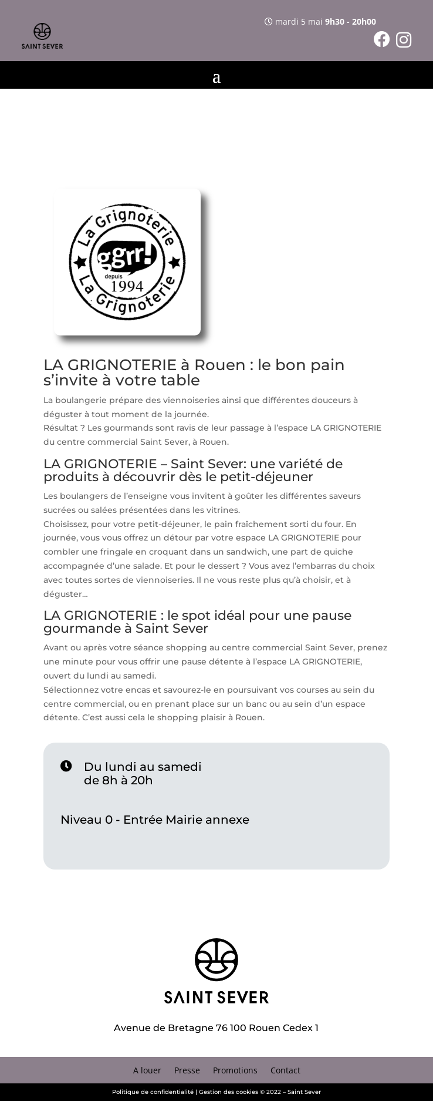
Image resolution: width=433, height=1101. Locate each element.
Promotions (235, 1071)
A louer (147, 1071)
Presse (187, 1071)
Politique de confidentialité (153, 1092)
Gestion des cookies (228, 1092)
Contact (285, 1071)
